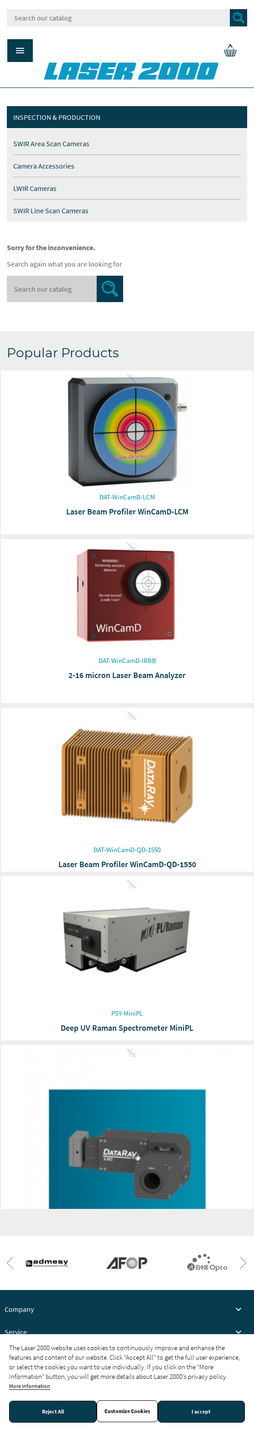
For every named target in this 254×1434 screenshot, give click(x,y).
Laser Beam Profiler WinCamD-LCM (127, 511)
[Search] (127, 17)
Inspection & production (56, 117)
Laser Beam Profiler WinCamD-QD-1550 (127, 864)
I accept (201, 1411)
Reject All (53, 1411)
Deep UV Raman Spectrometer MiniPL (127, 1028)
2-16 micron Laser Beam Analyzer (127, 675)
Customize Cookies (127, 1411)
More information (29, 1386)
